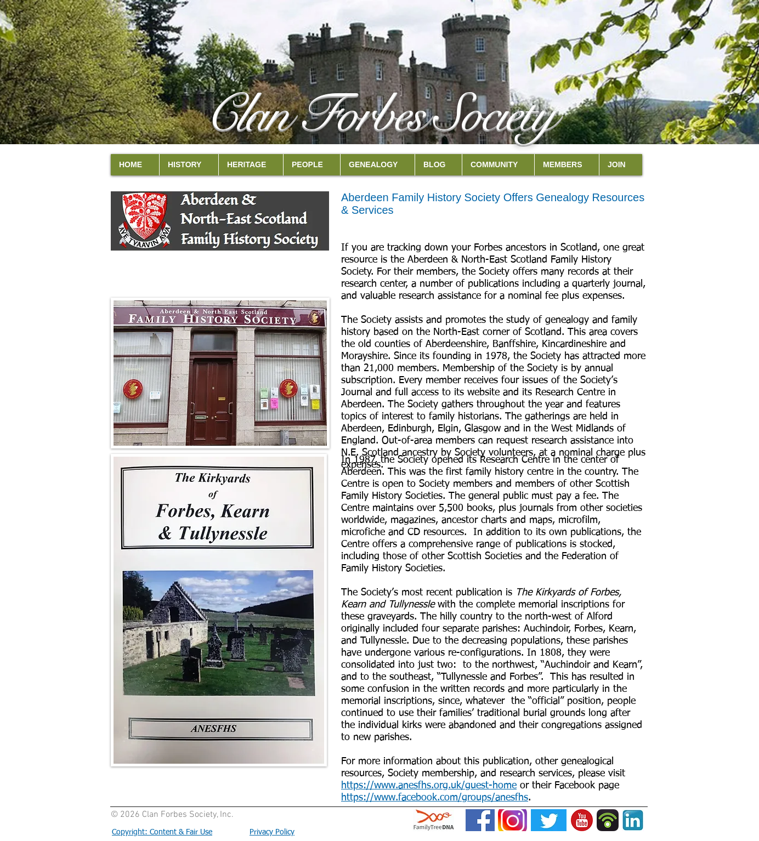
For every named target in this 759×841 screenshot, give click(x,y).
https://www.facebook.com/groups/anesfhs (434, 798)
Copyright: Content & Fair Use (162, 832)
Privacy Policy (272, 832)
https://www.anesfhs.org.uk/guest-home (429, 786)
